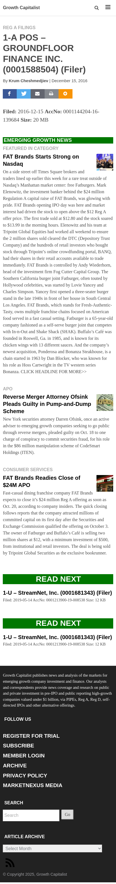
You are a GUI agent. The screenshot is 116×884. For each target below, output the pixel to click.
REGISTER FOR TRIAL (31, 736)
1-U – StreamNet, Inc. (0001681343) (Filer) (57, 593)
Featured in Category (31, 148)
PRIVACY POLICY (25, 775)
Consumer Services (27, 469)
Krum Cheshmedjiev (28, 81)
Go (67, 814)
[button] (97, 8)
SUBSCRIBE (18, 746)
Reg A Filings (19, 27)
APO (8, 388)
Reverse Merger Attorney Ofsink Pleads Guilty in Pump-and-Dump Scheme (47, 404)
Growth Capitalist (21, 7)
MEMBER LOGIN (24, 756)
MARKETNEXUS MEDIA (32, 785)
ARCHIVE (15, 766)
